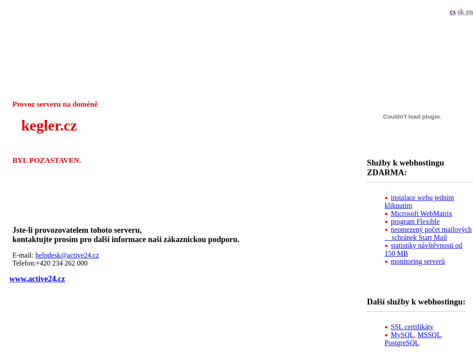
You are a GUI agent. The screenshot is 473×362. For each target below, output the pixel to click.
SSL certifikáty (412, 327)
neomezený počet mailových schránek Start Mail (428, 233)
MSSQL (429, 335)
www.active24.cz (37, 278)
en (469, 11)
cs (453, 11)
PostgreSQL (402, 343)
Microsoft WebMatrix (421, 213)
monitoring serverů (418, 261)
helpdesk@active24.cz (67, 255)
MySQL (402, 335)
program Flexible (415, 221)
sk (462, 11)
